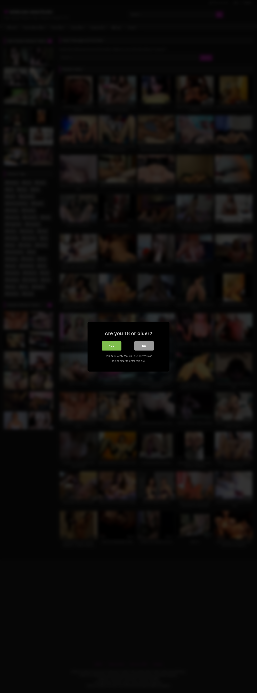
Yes (111, 345)
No (144, 345)
